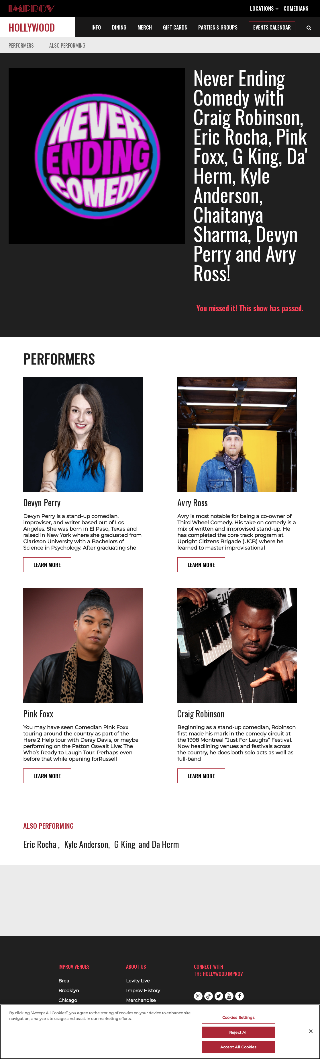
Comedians (296, 8)
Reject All (238, 1032)
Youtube (229, 996)
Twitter (219, 996)
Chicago (67, 1000)
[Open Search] (309, 27)
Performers (21, 45)
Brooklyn (68, 990)
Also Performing (67, 45)
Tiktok (208, 996)
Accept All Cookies (238, 1047)
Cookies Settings (238, 1017)
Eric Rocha (40, 805)
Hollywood (32, 27)
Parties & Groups (217, 27)
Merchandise (141, 1000)
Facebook (239, 996)
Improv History (143, 990)
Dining (119, 27)
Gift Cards (175, 27)
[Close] (311, 1031)
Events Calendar (272, 27)
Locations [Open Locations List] (264, 8)
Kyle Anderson (86, 805)
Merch (145, 27)
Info (96, 27)
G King (124, 805)
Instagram (198, 996)
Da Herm (165, 805)
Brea (63, 981)
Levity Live (138, 981)
